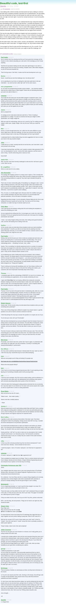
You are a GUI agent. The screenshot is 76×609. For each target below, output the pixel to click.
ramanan (3, 95)
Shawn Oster (5, 506)
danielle (3, 600)
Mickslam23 (4, 484)
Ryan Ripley (5, 391)
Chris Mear (4, 206)
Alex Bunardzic (6, 172)
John (2, 142)
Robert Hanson (5, 303)
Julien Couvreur (6, 529)
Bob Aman (4, 340)
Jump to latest (17, 54)
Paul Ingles (4, 57)
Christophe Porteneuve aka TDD (11, 465)
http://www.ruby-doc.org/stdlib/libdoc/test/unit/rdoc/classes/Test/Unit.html (19, 361)
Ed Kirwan (4, 568)
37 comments (6, 9)
